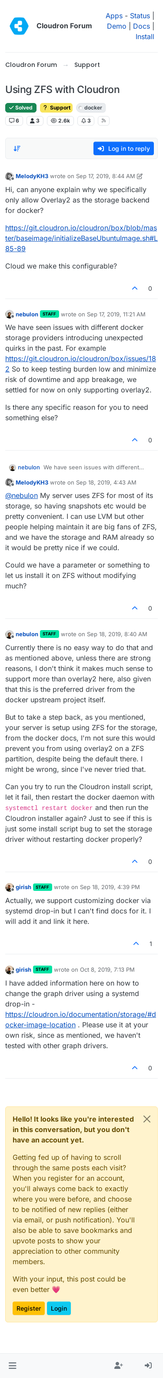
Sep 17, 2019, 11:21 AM (116, 314)
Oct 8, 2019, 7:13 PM (107, 969)
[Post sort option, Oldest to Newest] (17, 148)
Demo (116, 26)
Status (140, 15)
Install (145, 36)
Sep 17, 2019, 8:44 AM (105, 176)
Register (29, 1308)
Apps (114, 15)
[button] (12, 1366)
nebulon (27, 314)
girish (23, 886)
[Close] (146, 1119)
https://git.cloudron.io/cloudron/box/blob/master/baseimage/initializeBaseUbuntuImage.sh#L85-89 (81, 238)
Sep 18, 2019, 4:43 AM (106, 482)
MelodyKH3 (32, 176)
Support (56, 107)
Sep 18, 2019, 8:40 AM (117, 634)
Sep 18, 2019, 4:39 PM (110, 886)
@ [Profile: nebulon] (21, 495)
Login (59, 1308)
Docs (141, 26)
